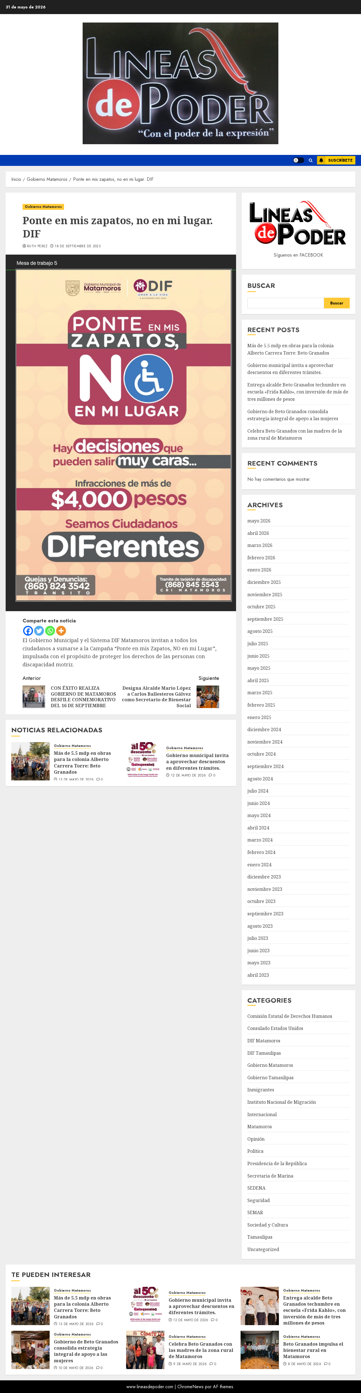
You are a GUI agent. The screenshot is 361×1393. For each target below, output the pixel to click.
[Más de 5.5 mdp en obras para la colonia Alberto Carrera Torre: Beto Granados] (30, 761)
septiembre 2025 (265, 619)
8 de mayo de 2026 (304, 1364)
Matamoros (259, 1126)
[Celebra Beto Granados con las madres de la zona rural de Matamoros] (145, 1350)
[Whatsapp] (50, 631)
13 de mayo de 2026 (76, 780)
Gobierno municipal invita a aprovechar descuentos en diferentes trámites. (197, 761)
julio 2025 (257, 643)
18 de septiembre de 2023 (78, 246)
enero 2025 (259, 717)
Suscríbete (335, 160)
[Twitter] (39, 631)
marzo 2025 (259, 692)
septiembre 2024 (265, 766)
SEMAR (255, 1212)
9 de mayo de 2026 (190, 1364)
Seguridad (258, 1200)
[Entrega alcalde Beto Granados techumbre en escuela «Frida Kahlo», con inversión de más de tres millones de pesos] (260, 1306)
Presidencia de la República (277, 1163)
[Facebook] (28, 631)
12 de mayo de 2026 (188, 775)
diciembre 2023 (264, 877)
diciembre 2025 (264, 582)
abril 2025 (258, 680)
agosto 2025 (260, 631)
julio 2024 (257, 791)
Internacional (262, 1114)
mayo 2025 (258, 668)
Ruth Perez (37, 246)
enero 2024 (259, 865)
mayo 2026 (258, 521)
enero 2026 (259, 570)
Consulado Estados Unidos (275, 1028)
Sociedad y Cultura (267, 1225)
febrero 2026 (261, 558)
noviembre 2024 (264, 742)
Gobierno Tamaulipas (270, 1077)
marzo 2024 (259, 840)
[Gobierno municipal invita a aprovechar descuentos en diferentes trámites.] (143, 761)
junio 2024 (258, 803)
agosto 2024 (260, 779)
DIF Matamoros (263, 1041)
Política (255, 1151)
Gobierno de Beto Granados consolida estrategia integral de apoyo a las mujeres (86, 1351)
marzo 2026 (259, 545)
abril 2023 (258, 975)
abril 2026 (258, 533)
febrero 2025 (261, 705)
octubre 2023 (261, 901)
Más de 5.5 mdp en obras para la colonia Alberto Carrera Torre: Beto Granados (82, 762)
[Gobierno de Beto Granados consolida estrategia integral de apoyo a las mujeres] (30, 1350)
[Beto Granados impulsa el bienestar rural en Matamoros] (260, 1350)
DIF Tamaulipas (264, 1053)
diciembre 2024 (264, 729)
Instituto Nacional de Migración (281, 1102)
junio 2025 (258, 656)
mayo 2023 (258, 963)
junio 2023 (258, 950)
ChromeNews (190, 1386)
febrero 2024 (261, 852)
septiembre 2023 (265, 914)
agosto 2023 (260, 926)
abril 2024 (258, 828)
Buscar (261, 285)
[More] (61, 631)
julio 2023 (257, 938)
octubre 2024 (261, 754)
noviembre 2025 (264, 594)
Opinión (256, 1139)
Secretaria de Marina (270, 1176)
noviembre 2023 (264, 889)
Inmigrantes (260, 1090)
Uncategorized (263, 1249)
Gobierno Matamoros (43, 206)
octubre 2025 (261, 607)
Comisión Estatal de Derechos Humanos (289, 1016)
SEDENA (256, 1188)
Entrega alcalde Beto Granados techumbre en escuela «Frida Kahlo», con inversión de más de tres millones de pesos (297, 392)
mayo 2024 (258, 815)
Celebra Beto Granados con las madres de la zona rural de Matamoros (201, 1350)
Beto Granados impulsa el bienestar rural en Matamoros (313, 1350)
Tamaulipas (259, 1237)
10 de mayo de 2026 (76, 1368)
